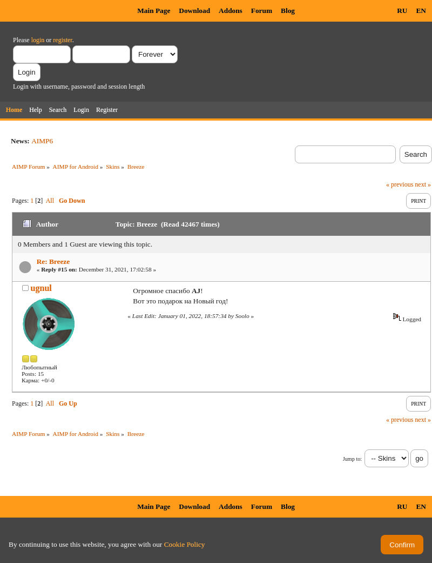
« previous (399, 184)
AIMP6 (42, 141)
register (62, 40)
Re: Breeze (53, 261)
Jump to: (352, 459)
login (38, 40)
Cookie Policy (184, 544)
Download (194, 10)
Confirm (402, 545)
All (50, 200)
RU (402, 10)
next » (423, 184)
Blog (288, 10)
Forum (261, 10)
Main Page (153, 10)
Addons (230, 10)
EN (421, 10)
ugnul (41, 288)
